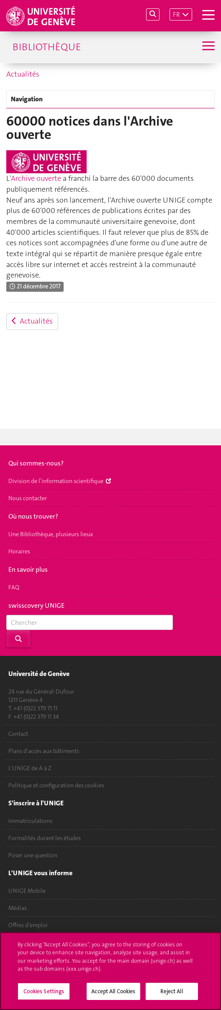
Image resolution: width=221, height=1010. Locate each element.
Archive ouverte (36, 178)
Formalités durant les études (44, 838)
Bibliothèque (47, 47)
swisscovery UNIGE (36, 605)
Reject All (171, 996)
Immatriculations (30, 821)
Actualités (22, 74)
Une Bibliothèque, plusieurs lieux (50, 534)
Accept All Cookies (113, 996)
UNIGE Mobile (27, 890)
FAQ (13, 587)
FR (176, 14)
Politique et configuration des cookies (56, 785)
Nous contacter (27, 498)
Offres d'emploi (28, 925)
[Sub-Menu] (207, 47)
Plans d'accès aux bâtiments (43, 751)
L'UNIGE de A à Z (29, 768)
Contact (18, 734)
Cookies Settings (43, 996)
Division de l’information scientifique (59, 481)
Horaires (19, 551)
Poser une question (32, 855)
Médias (17, 908)
